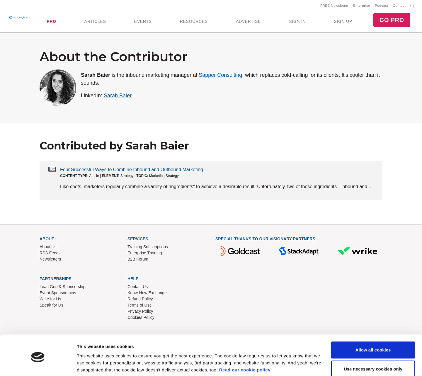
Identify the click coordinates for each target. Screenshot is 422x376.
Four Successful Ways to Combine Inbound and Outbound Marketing (131, 170)
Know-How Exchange (147, 294)
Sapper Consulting (220, 76)
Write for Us (50, 300)
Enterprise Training (144, 254)
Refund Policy (140, 300)
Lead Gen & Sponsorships (63, 287)
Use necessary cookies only (373, 347)
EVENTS (143, 22)
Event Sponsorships (58, 294)
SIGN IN (297, 22)
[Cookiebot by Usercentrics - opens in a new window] (38, 364)
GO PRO (392, 20)
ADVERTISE (248, 22)
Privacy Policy (140, 312)
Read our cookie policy (244, 348)
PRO (51, 22)
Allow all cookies (373, 328)
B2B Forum (137, 260)
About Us (48, 248)
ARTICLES (95, 22)
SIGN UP (343, 22)
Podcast (381, 6)
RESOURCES (194, 22)
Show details (90, 364)
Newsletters (50, 260)
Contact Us (137, 287)
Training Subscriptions (147, 248)
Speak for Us (51, 306)
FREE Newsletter (334, 6)
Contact (399, 6)
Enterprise (361, 6)
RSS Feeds (50, 254)
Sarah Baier (118, 97)
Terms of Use (139, 306)
